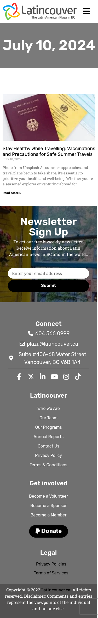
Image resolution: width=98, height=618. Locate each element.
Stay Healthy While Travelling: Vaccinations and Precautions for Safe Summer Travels (49, 151)
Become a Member (49, 515)
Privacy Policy (48, 455)
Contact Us (48, 446)
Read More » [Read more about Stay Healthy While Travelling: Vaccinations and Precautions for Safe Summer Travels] (12, 193)
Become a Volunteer (48, 496)
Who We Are (48, 408)
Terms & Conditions (48, 464)
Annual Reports (48, 436)
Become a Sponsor (48, 505)
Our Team (48, 417)
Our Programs (48, 427)
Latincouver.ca (55, 589)
